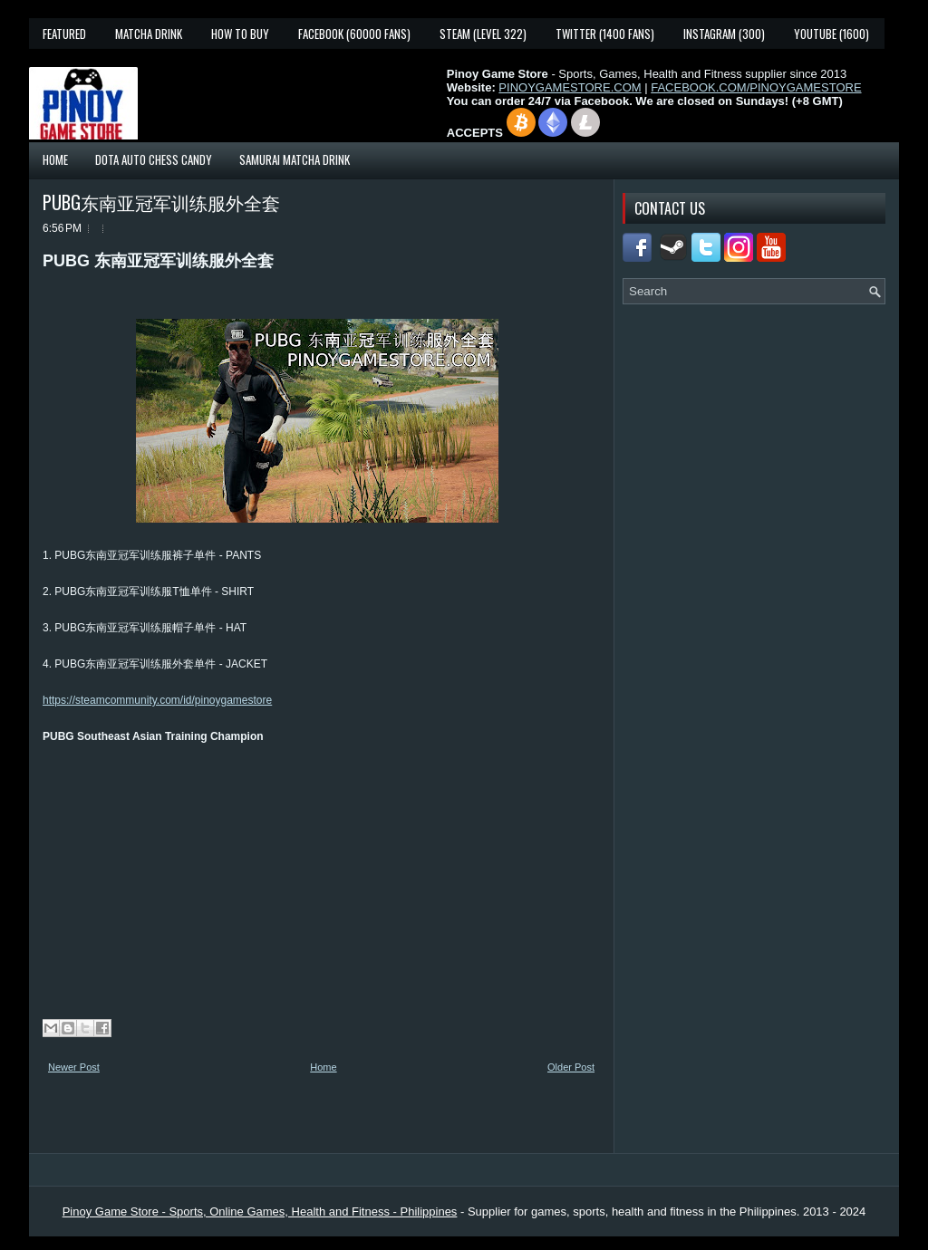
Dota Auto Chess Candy (153, 159)
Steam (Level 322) (483, 33)
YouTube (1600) (831, 33)
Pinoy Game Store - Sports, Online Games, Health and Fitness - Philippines (260, 1211)
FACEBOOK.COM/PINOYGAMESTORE (756, 87)
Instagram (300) (724, 33)
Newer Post (74, 1067)
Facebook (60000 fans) (354, 33)
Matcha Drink (148, 33)
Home (55, 159)
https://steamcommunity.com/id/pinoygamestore (157, 700)
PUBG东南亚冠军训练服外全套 (161, 202)
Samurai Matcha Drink (294, 159)
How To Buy (240, 33)
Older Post (570, 1067)
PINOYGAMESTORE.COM (569, 87)
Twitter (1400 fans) (605, 33)
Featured (64, 33)
